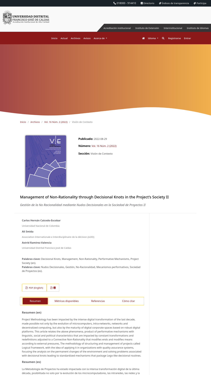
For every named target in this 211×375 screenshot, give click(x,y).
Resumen (35, 301)
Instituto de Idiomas (197, 28)
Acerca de (99, 38)
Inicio (54, 38)
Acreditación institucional (110, 28)
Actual (64, 38)
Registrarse (174, 38)
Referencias (98, 301)
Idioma (152, 38)
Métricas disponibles (66, 301)
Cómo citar (128, 301)
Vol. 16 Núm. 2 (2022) (55, 121)
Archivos (75, 38)
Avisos (87, 38)
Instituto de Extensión (142, 28)
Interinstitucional (170, 28)
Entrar (187, 38)
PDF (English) (35, 287)
